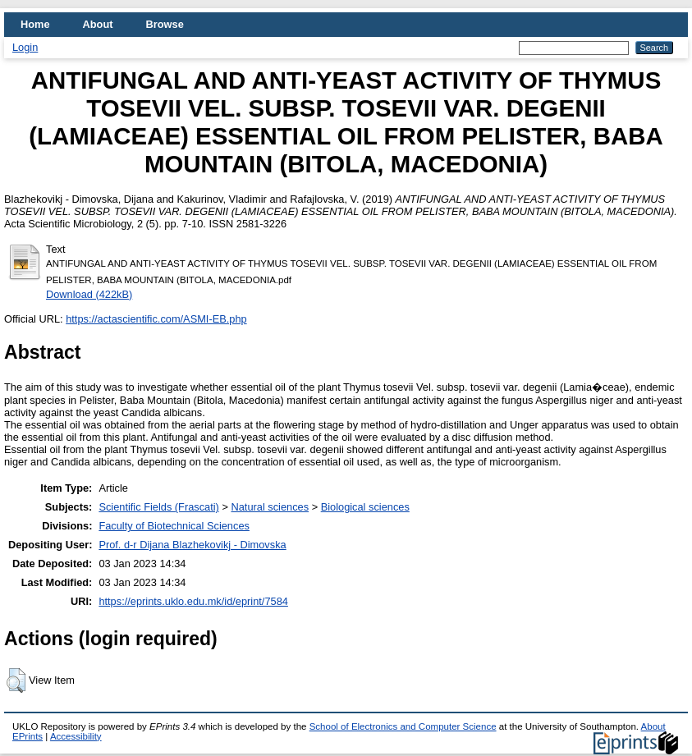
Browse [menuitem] (165, 24)
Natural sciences (270, 507)
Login (25, 47)
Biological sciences (365, 507)
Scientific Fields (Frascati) (158, 507)
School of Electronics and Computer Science (403, 726)
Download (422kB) (89, 294)
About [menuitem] (98, 24)
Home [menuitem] (35, 24)
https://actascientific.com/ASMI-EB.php (156, 319)
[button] (16, 680)
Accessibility (76, 736)
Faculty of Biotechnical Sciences (174, 526)
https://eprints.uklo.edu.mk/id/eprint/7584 (193, 601)
